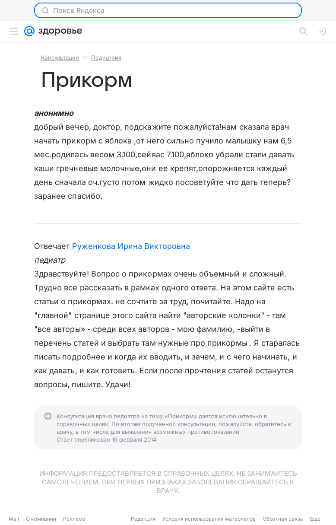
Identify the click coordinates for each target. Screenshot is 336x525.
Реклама (74, 518)
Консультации (60, 57)
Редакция (143, 518)
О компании (41, 518)
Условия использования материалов (209, 518)
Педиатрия (106, 57)
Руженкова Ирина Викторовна (131, 246)
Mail (14, 518)
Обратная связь (283, 518)
